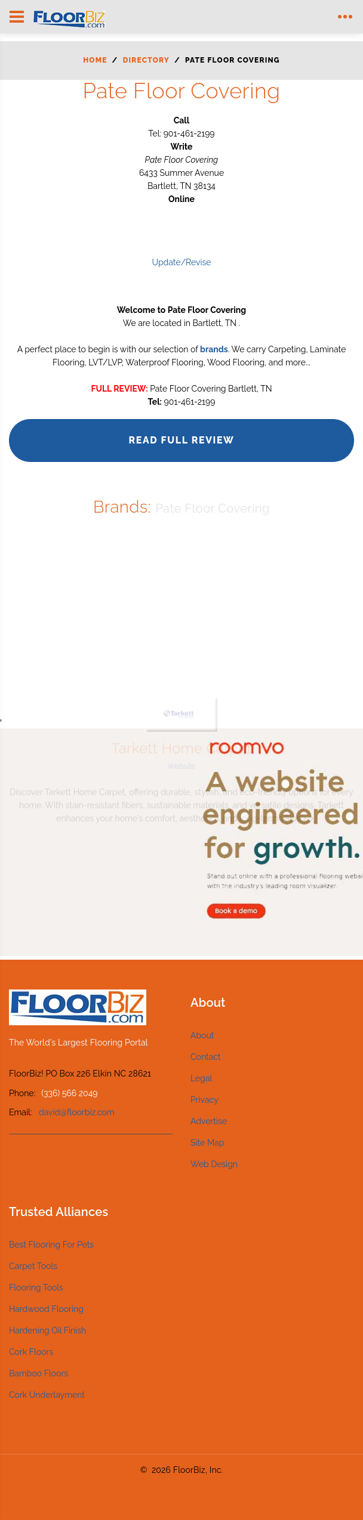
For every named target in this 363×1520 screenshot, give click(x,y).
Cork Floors (31, 1352)
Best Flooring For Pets (51, 1244)
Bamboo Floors (38, 1373)
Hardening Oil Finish (47, 1330)
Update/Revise (181, 262)
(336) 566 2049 (69, 1093)
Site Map (207, 1142)
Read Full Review (181, 440)
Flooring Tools (36, 1287)
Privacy (204, 1100)
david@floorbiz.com (77, 1112)
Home (95, 60)
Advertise (208, 1121)
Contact (205, 1057)
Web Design (214, 1164)
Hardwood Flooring (46, 1309)
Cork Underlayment (47, 1395)
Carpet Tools (33, 1266)
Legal (201, 1078)
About (202, 1035)
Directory (146, 60)
